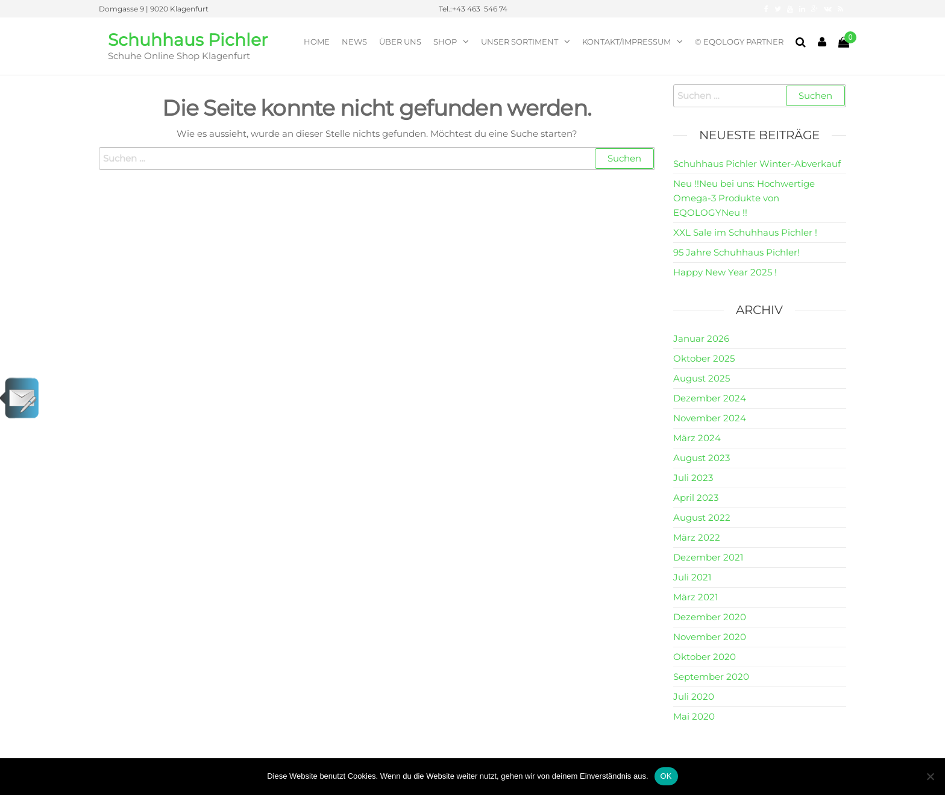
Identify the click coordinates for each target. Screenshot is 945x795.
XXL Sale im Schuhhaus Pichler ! (745, 232)
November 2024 (709, 418)
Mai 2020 (694, 716)
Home (317, 41)
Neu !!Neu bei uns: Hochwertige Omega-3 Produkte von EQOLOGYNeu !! (744, 198)
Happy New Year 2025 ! (725, 272)
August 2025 (701, 378)
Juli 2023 (693, 477)
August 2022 (701, 517)
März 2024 (697, 438)
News (354, 41)
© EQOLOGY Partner (739, 41)
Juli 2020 (693, 696)
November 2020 (709, 637)
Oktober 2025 (704, 358)
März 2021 (695, 597)
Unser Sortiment (519, 41)
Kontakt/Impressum (626, 41)
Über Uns (400, 41)
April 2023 (695, 497)
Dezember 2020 (709, 617)
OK (666, 776)
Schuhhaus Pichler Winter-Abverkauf (757, 163)
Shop (445, 41)
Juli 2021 (692, 577)
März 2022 (696, 537)
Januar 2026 (701, 338)
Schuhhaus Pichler (188, 40)
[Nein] (930, 776)
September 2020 (711, 676)
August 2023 (701, 457)
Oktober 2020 (704, 656)
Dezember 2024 (709, 398)
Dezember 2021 (708, 557)
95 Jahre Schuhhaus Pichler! (736, 252)
